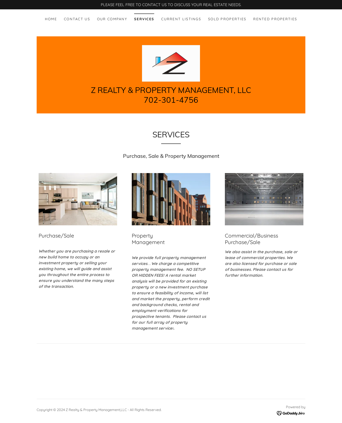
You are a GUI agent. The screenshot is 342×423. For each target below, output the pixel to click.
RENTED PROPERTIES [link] (275, 19)
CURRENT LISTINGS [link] (181, 19)
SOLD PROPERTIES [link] (227, 19)
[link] (170, 63)
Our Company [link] (112, 19)
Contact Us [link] (77, 19)
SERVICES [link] (144, 19)
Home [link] (51, 19)
